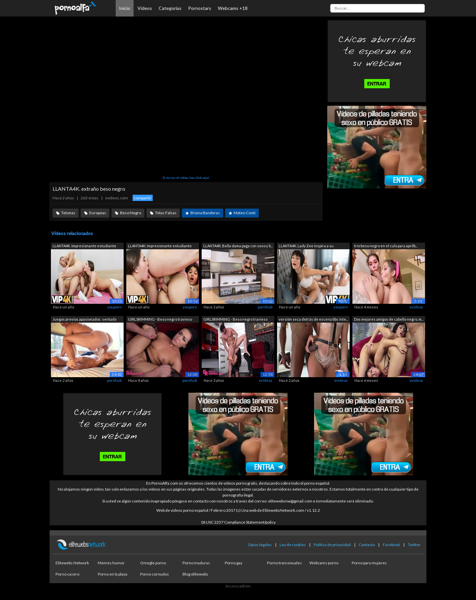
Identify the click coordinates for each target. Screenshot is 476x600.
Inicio (124, 8)
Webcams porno (323, 562)
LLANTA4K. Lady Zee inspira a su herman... (306, 246)
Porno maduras (196, 562)
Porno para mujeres (369, 562)
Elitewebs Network (72, 562)
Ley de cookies (293, 544)
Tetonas (68, 212)
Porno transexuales (284, 562)
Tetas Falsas (166, 212)
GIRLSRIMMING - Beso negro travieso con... (160, 320)
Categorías (170, 8)
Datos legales (260, 544)
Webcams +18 (233, 8)
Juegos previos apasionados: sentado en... (84, 320)
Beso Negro (130, 212)
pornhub (265, 307)
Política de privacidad (332, 544)
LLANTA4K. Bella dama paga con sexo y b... (238, 246)
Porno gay (233, 562)
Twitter (414, 544)
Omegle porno (153, 562)
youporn (114, 307)
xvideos (416, 307)
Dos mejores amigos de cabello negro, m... (388, 319)
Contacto (367, 544)
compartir (142, 197)
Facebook (391, 544)
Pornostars (199, 8)
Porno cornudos (154, 574)
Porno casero (67, 574)
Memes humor (111, 562)
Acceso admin (238, 585)
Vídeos (145, 8)
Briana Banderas (205, 212)
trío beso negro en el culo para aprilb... (385, 246)
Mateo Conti (245, 212)
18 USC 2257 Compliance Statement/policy (238, 522)
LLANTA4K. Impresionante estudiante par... (84, 246)
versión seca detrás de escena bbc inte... (313, 319)
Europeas (97, 212)
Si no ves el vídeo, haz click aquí (186, 178)
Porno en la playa (112, 574)
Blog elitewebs (195, 574)
